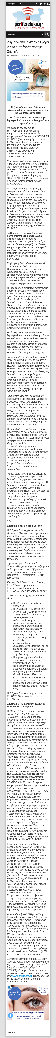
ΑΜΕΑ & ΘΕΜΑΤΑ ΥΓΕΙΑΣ (21, 55)
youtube (45, 4)
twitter (41, 4)
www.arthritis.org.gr (21, 976)
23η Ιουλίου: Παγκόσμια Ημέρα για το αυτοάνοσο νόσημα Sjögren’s (28, 46)
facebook (37, 4)
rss (48, 4)
